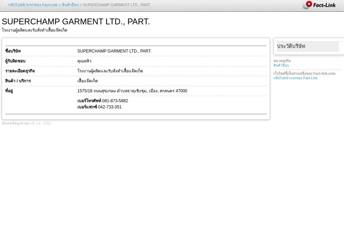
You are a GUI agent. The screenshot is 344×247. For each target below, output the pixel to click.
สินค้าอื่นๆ (70, 5)
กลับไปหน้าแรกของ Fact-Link (32, 5)
